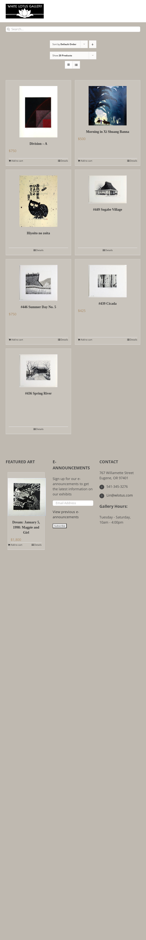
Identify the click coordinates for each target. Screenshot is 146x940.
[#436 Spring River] (38, 368)
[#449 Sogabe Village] (107, 186)
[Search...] (73, 29)
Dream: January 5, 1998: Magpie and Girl (26, 527)
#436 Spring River (38, 393)
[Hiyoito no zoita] (38, 198)
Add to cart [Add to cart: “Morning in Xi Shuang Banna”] (86, 160)
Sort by (64, 44)
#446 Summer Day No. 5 (38, 307)
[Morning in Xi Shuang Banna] (107, 102)
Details (64, 160)
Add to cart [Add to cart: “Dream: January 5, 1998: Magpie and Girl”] (16, 544)
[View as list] (76, 65)
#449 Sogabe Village (107, 209)
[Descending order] (92, 44)
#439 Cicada (108, 303)
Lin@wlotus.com (116, 495)
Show (62, 55)
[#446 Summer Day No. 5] (38, 280)
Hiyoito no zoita (38, 233)
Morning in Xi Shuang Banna (107, 132)
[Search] (8, 29)
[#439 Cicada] (107, 278)
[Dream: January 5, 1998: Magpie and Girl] (26, 494)
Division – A (38, 144)
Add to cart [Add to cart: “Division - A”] (17, 160)
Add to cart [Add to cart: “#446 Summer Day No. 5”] (17, 339)
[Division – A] (38, 108)
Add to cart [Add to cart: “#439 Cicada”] (86, 339)
